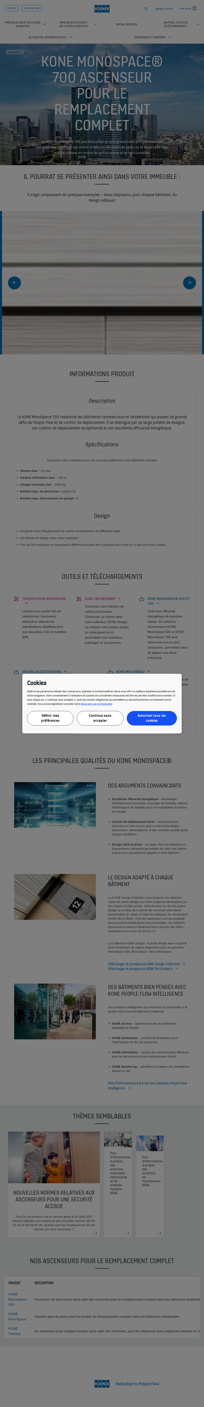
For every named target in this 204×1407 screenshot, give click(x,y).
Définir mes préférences (50, 718)
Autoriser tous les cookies (152, 718)
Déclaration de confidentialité (96, 704)
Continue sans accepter (100, 718)
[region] (102, 703)
